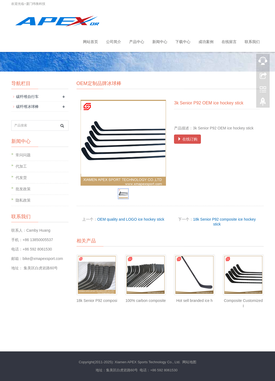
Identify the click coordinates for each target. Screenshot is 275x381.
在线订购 (187, 139)
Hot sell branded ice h (194, 300)
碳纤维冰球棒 (27, 106)
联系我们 (252, 42)
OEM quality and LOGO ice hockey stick (130, 219)
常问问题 (23, 155)
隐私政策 (23, 200)
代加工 (21, 166)
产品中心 (136, 42)
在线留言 (229, 42)
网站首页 (90, 42)
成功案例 (206, 42)
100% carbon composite (145, 300)
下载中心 (182, 42)
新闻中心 (159, 42)
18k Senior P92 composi (97, 300)
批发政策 (23, 189)
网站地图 (189, 362)
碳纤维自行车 (27, 96)
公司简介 (113, 42)
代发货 (21, 177)
